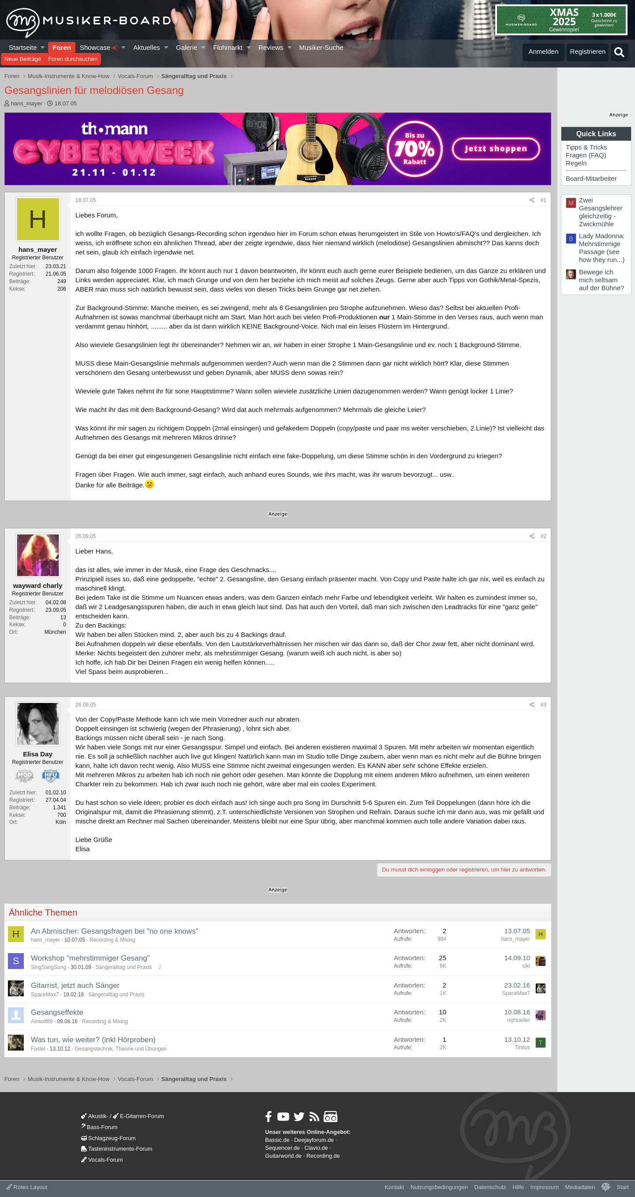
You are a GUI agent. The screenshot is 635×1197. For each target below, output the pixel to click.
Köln (61, 822)
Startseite (23, 47)
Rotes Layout (26, 1187)
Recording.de (323, 1155)
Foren (61, 47)
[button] (43, 47)
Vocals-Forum (102, 1159)
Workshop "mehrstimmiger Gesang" (90, 958)
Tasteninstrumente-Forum (116, 1148)
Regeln (576, 163)
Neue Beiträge (22, 59)
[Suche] (619, 52)
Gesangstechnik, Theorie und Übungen (121, 1049)
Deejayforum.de (314, 1140)
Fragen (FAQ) (586, 155)
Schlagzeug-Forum (108, 1138)
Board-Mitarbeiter (591, 178)
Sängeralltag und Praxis (124, 967)
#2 (543, 536)
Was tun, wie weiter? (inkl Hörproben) (93, 1040)
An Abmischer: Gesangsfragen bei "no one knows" (114, 931)
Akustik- (94, 1116)
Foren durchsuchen (72, 59)
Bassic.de (277, 1140)
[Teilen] (532, 200)
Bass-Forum (99, 1127)
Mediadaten (580, 1187)
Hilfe (518, 1187)
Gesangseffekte (57, 1012)
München (55, 632)
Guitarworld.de (283, 1155)
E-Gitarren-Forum (138, 1116)
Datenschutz (490, 1187)
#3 (543, 705)
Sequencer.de (282, 1148)
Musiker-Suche (321, 47)
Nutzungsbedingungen (439, 1187)
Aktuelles (146, 47)
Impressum (544, 1187)
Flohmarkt (228, 47)
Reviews (271, 47)
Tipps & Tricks (586, 147)
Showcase (98, 47)
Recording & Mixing (112, 940)
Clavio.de (316, 1148)
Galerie (186, 47)
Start (623, 1187)
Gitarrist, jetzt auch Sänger (75, 985)
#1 (543, 200)
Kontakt (394, 1187)
